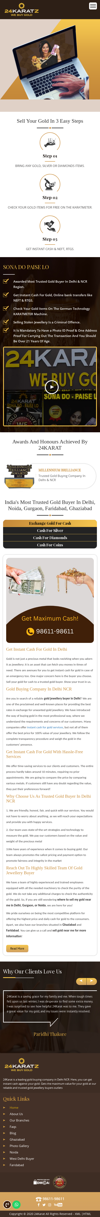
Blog (13, 1133)
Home (14, 1107)
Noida (14, 1152)
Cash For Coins (50, 544)
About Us (16, 1114)
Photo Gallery (19, 1146)
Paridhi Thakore (50, 1034)
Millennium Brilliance (59, 470)
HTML (87, 1214)
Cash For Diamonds (50, 537)
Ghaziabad (17, 1139)
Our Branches (19, 1120)
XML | (79, 1214)
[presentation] (81, 981)
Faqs (13, 1127)
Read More (17, 948)
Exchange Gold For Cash (50, 523)
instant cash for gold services (45, 727)
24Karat (39, 1214)
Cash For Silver (50, 530)
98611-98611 (50, 1198)
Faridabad (17, 1165)
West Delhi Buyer (22, 1158)
